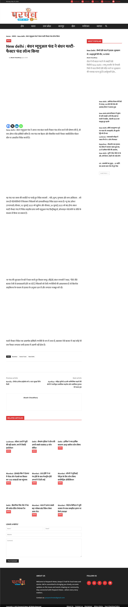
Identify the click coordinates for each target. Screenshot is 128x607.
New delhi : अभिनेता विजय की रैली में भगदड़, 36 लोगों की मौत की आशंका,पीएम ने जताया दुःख (110, 104)
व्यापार (14, 36)
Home (8, 36)
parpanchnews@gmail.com (55, 592)
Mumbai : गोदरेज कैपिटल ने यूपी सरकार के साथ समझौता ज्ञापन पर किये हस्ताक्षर (68, 503)
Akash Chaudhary (16, 57)
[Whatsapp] (21, 126)
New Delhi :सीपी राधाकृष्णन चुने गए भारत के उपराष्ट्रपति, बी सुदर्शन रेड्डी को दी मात (109, 130)
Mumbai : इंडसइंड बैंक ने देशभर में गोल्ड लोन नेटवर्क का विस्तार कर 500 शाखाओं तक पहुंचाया (17, 472)
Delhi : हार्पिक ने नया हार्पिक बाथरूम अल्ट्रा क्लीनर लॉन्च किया (69, 443)
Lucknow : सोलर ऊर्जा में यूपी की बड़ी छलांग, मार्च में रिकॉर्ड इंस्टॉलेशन (17, 443)
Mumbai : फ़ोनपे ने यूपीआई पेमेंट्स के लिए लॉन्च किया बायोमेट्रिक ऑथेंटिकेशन (70, 472)
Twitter (97, 1)
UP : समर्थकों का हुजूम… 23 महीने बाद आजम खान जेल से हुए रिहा (109, 165)
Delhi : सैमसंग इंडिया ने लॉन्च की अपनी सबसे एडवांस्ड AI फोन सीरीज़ (43, 443)
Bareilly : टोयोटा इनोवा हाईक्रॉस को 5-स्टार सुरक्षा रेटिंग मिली (23, 383)
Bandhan (14, 356)
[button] (106, 26)
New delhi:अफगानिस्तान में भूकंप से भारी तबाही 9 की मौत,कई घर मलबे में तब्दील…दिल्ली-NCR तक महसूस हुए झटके (109, 117)
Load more (104, 173)
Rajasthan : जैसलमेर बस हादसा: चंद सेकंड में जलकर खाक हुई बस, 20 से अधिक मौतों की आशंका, (109, 147)
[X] (12, 126)
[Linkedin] (17, 126)
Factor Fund (23, 356)
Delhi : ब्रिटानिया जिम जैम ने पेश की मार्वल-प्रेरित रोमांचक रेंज (17, 502)
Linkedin (87, 1)
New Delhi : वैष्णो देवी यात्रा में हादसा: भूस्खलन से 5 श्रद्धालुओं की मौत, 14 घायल (104, 52)
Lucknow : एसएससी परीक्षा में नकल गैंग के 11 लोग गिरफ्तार (108, 138)
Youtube (117, 1)
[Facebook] (8, 126)
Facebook (76, 1)
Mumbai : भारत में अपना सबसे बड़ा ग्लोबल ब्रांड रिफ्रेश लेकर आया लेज (43, 502)
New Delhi (31, 356)
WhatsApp (107, 1)
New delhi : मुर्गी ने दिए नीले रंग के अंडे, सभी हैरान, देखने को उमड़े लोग (110, 155)
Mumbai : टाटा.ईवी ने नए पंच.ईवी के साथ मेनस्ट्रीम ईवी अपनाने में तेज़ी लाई (43, 471)
